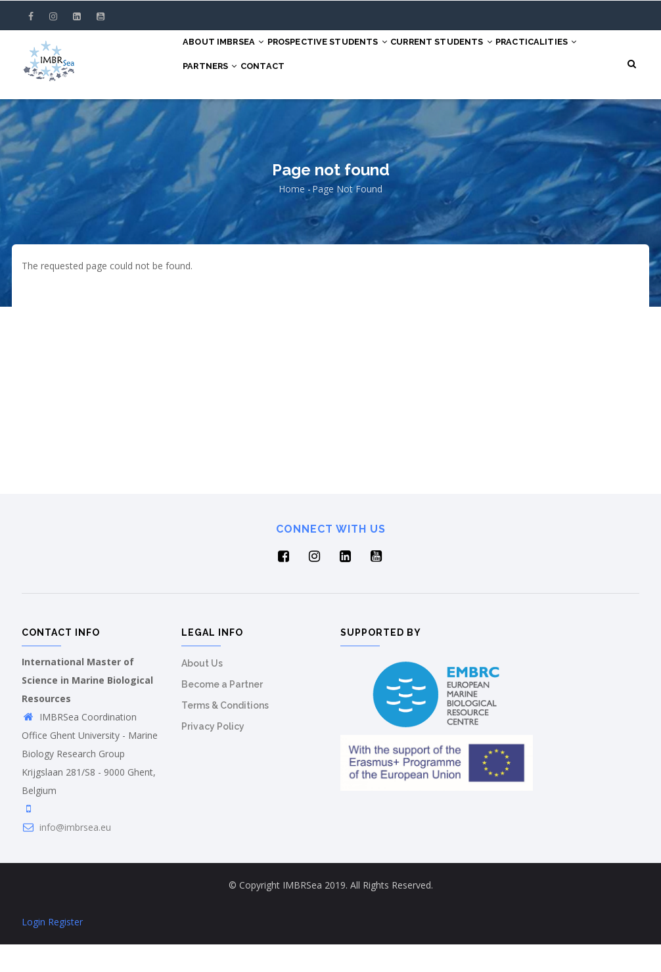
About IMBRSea (229, 53)
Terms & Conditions (225, 733)
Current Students (468, 53)
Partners (310, 102)
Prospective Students (343, 53)
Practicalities (229, 102)
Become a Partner (222, 712)
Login (33, 949)
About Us (202, 691)
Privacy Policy (212, 754)
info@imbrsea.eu (66, 855)
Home (292, 216)
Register (65, 949)
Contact (374, 102)
